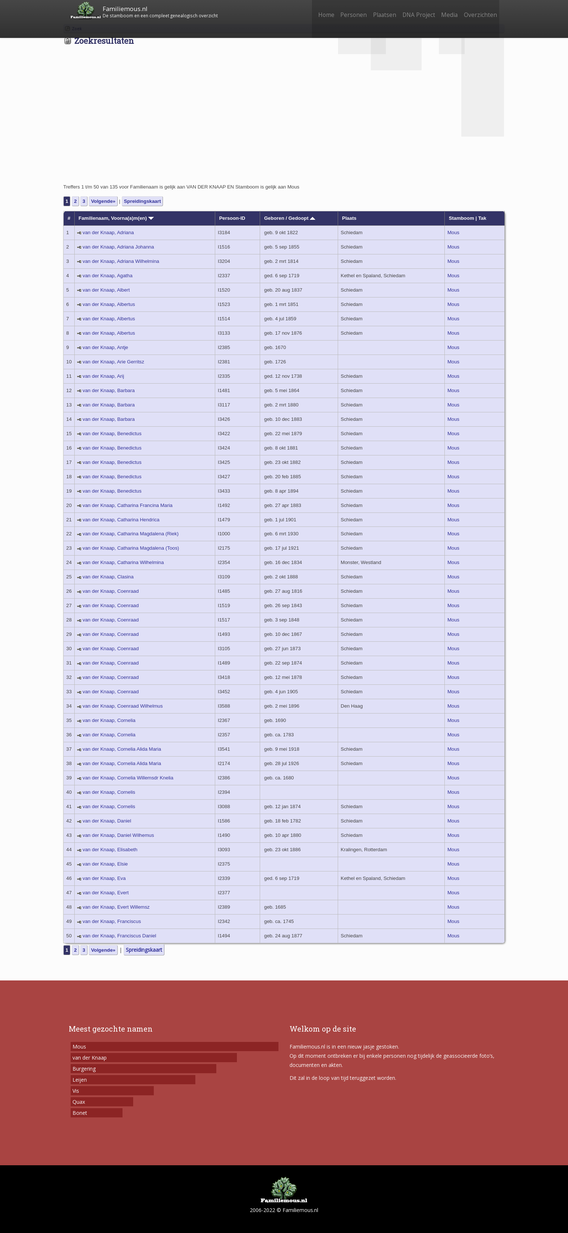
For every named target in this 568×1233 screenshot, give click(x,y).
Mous (453, 232)
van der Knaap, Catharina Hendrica (121, 519)
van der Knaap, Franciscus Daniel (119, 935)
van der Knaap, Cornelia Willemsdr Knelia (128, 778)
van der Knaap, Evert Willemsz (116, 907)
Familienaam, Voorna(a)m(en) (116, 218)
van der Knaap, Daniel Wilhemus (118, 835)
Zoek (77, 28)
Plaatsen (375, 10)
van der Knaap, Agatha (108, 275)
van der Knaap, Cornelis (109, 792)
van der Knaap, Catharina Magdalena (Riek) (131, 533)
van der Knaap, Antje (105, 347)
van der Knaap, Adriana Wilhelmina (121, 261)
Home (311, 10)
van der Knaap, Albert (106, 290)
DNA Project (411, 10)
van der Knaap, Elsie (105, 864)
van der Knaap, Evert (106, 892)
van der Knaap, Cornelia (109, 720)
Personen (341, 10)
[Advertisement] (284, 127)
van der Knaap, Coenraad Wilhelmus (123, 706)
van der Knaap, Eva (104, 878)
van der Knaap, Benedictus (112, 433)
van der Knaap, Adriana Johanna (118, 247)
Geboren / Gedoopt (289, 218)
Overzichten (479, 10)
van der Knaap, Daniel (107, 821)
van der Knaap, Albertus (109, 304)
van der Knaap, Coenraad (111, 591)
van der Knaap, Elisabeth (110, 849)
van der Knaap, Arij (103, 376)
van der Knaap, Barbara (109, 390)
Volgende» (103, 201)
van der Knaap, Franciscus (112, 921)
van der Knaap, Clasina (108, 576)
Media (445, 10)
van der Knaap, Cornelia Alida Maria (122, 749)
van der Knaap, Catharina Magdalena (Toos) (131, 548)
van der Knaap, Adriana (108, 232)
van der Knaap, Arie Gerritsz (113, 361)
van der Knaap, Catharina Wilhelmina (123, 562)
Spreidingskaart (142, 201)
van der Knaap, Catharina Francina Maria (128, 505)
